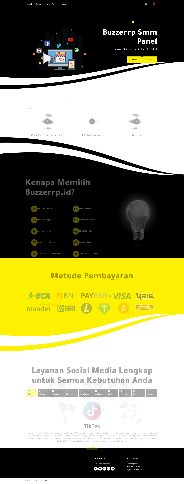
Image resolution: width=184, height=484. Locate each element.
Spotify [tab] (111, 396)
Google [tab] (150, 396)
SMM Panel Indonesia (102, 464)
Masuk (29, 4)
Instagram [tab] (71, 396)
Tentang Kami (50, 4)
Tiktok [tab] (31, 396)
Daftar (38, 4)
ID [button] (145, 4)
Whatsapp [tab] (85, 396)
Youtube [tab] (99, 396)
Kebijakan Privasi (133, 467)
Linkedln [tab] (43, 396)
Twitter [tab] (124, 396)
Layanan (62, 4)
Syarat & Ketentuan (134, 470)
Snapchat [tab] (137, 396)
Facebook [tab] (56, 396)
